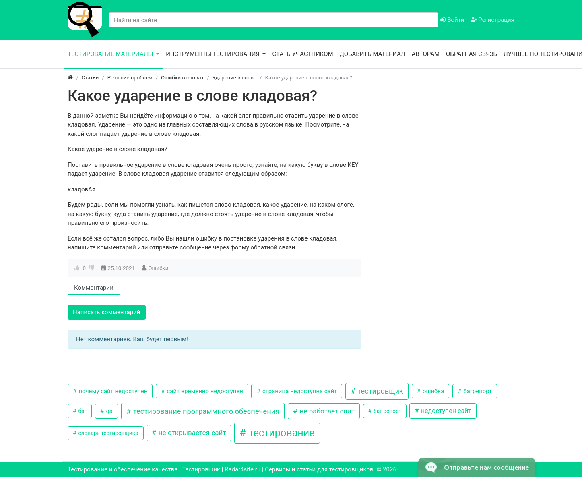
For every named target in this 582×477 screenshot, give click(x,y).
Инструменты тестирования (213, 54)
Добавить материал (372, 54)
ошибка (432, 391)
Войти (452, 19)
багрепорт (477, 391)
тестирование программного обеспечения (206, 411)
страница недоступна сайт (299, 391)
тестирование (280, 433)
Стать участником (302, 54)
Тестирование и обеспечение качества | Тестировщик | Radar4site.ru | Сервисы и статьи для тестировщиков (221, 469)
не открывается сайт (191, 433)
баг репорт (386, 411)
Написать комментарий (106, 312)
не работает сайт (326, 411)
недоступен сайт (445, 411)
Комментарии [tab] (94, 287)
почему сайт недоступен (112, 391)
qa (109, 411)
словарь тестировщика (107, 433)
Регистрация (492, 19)
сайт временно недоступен (204, 391)
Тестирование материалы (111, 54)
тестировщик (379, 391)
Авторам (426, 54)
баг (82, 411)
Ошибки (158, 268)
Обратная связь (471, 54)
